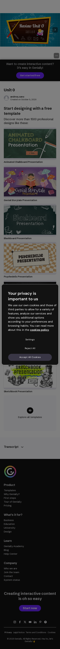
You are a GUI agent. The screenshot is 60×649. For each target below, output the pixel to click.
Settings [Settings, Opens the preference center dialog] (30, 339)
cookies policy (39, 330)
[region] (29, 324)
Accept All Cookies (30, 357)
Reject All (30, 348)
